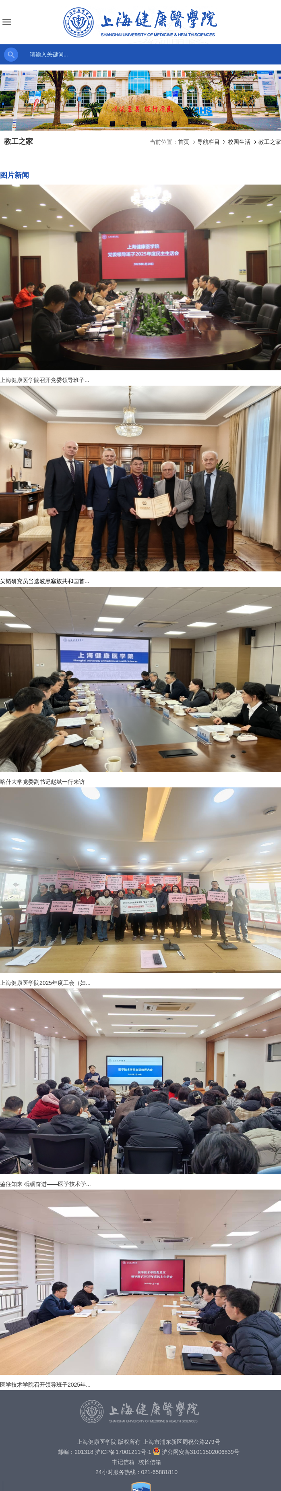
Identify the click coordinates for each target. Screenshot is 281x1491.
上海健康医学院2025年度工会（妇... (45, 983)
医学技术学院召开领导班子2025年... (45, 1384)
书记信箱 (123, 1462)
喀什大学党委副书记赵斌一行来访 (42, 782)
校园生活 (239, 142)
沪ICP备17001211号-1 (123, 1452)
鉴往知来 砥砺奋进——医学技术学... (45, 1184)
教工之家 (269, 142)
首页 (183, 142)
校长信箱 (149, 1462)
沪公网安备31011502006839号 (201, 1452)
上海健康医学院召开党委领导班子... (44, 380)
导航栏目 (208, 142)
